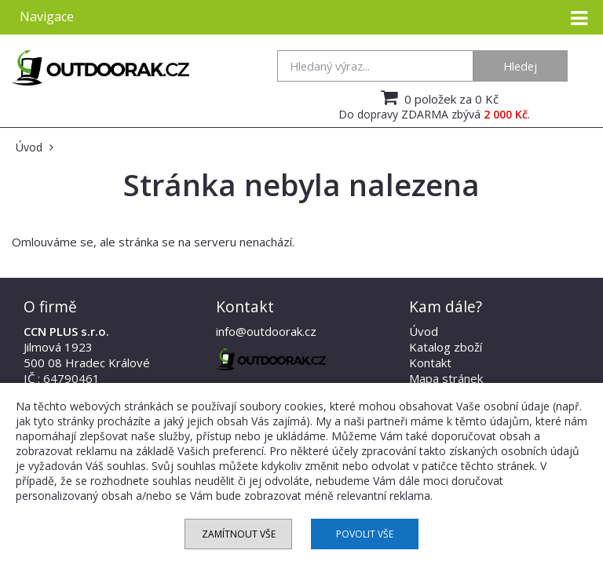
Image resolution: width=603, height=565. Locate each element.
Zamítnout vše (239, 534)
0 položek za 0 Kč (438, 97)
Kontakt (430, 362)
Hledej (520, 66)
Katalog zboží (445, 347)
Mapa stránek (446, 378)
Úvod (423, 331)
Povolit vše (364, 534)
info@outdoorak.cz (266, 331)
